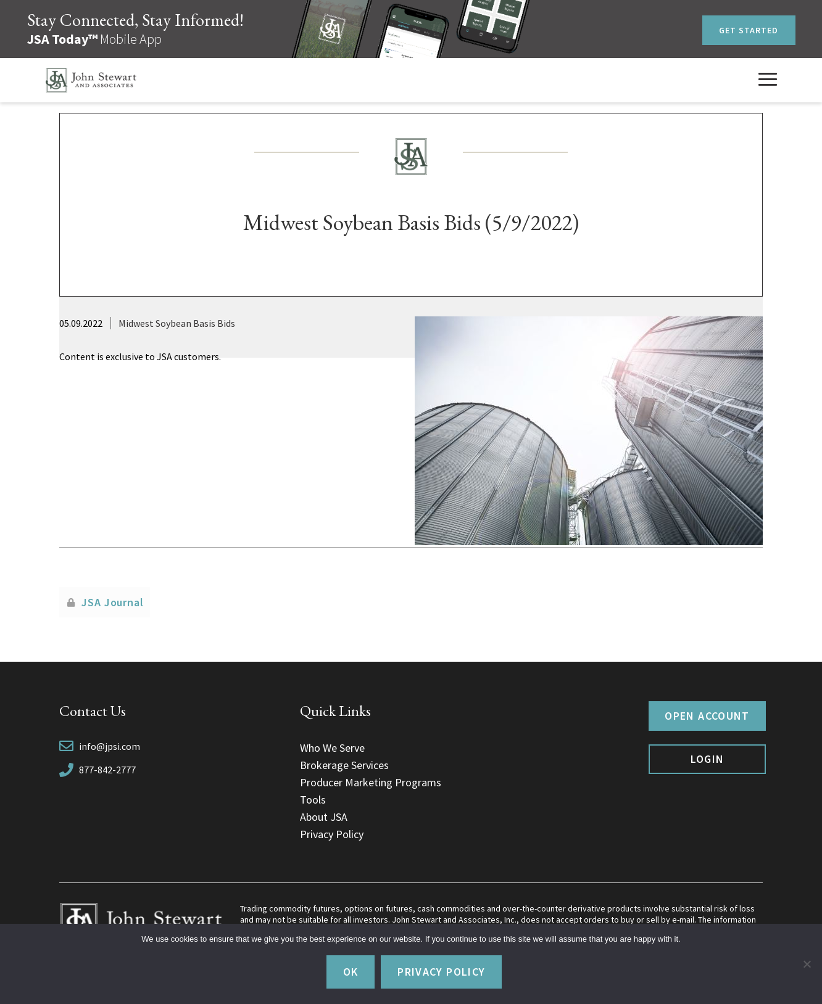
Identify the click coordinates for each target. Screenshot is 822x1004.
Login (707, 759)
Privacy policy (441, 972)
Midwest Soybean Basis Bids (176, 323)
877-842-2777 (107, 769)
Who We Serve (332, 748)
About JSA (323, 817)
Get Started (749, 30)
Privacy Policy (331, 834)
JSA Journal (112, 602)
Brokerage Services (344, 765)
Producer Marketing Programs (370, 782)
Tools (313, 799)
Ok (351, 972)
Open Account (707, 716)
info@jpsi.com (109, 746)
